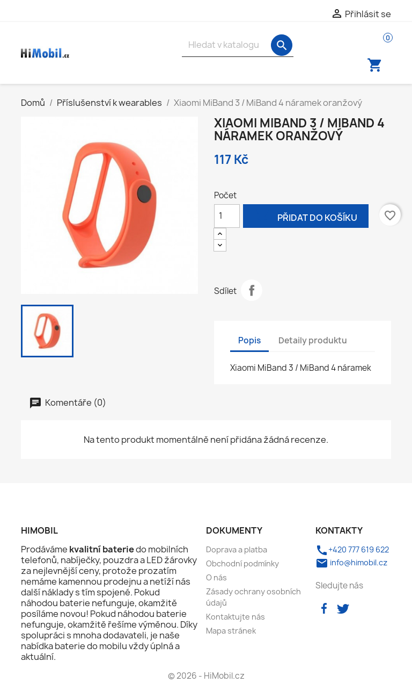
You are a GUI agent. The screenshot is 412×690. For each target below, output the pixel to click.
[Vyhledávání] (237, 45)
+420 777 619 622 (352, 549)
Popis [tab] (249, 340)
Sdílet (251, 290)
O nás (216, 577)
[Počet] (227, 216)
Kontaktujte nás (235, 617)
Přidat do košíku (305, 216)
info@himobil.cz (351, 562)
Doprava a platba (236, 549)
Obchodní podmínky (242, 563)
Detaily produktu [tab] (312, 340)
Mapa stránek (231, 631)
